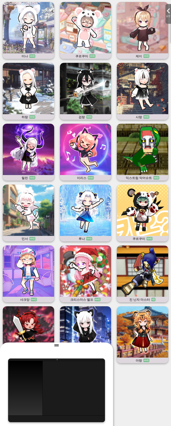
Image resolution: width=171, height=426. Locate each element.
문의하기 (86, 262)
